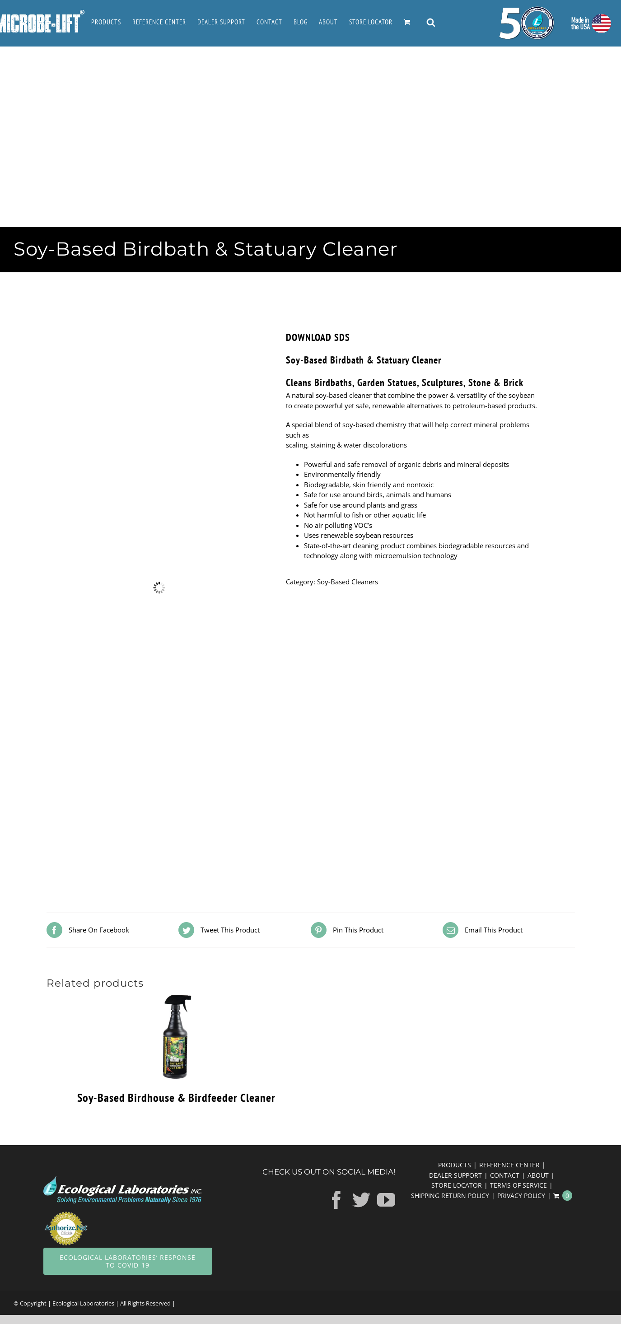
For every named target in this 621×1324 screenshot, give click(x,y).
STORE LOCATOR (456, 1185)
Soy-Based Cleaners (347, 581)
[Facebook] (336, 1200)
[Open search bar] (430, 23)
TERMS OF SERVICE (518, 1185)
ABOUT (538, 1175)
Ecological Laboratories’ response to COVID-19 (128, 1261)
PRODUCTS (454, 1165)
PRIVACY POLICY (521, 1195)
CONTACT (504, 1175)
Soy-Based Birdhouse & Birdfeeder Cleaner (176, 1097)
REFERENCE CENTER (509, 1165)
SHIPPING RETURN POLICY (450, 1195)
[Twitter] (361, 1200)
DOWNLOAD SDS (318, 337)
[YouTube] (386, 1200)
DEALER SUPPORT (455, 1175)
